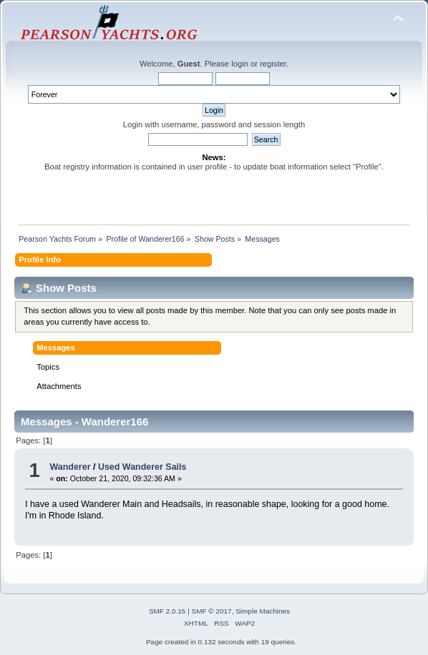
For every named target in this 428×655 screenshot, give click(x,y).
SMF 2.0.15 (167, 611)
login (239, 63)
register (273, 63)
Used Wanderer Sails (142, 467)
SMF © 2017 (212, 611)
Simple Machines (262, 611)
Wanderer (69, 467)
